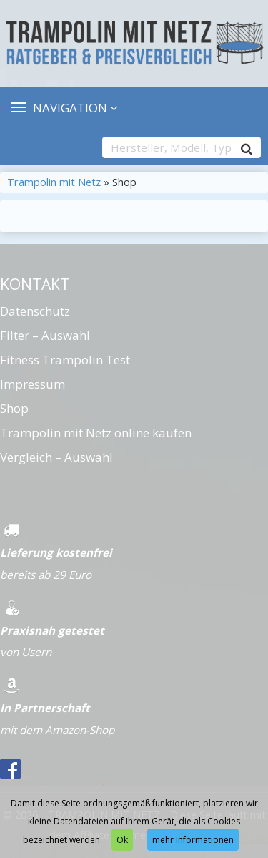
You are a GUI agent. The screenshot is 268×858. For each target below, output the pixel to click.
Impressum (32, 384)
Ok (122, 840)
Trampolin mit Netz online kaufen (96, 432)
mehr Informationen (193, 840)
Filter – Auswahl (45, 335)
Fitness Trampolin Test (65, 359)
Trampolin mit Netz (54, 182)
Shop (14, 408)
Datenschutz (35, 311)
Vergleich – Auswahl (56, 457)
